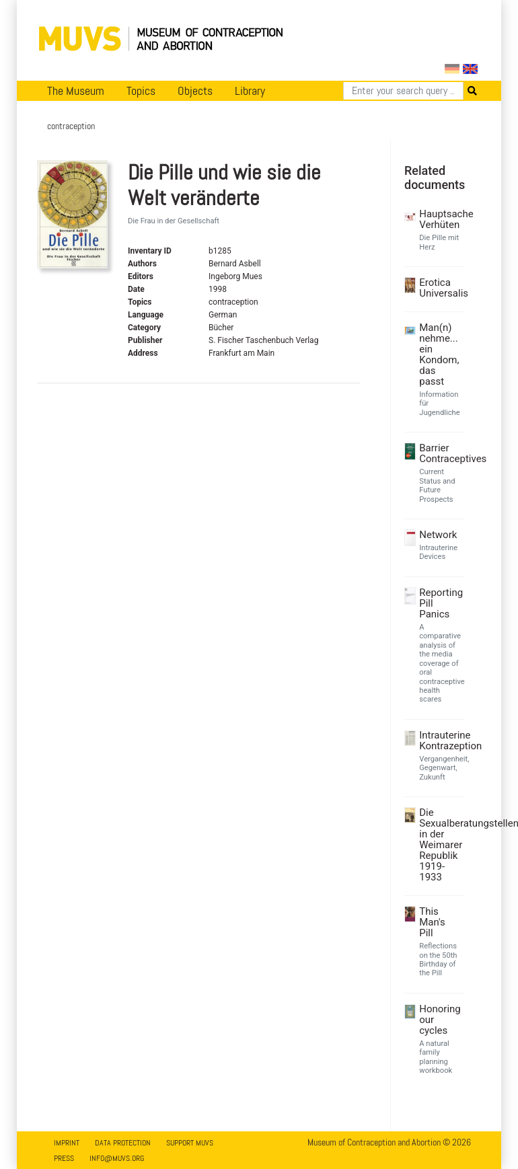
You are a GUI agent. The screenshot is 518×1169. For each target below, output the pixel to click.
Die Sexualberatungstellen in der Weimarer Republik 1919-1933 (440, 844)
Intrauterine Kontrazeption (440, 740)
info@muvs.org (116, 1158)
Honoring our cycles (440, 1020)
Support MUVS (189, 1142)
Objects (195, 91)
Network (438, 534)
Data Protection (123, 1142)
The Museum (75, 91)
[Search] (403, 91)
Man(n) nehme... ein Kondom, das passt (439, 354)
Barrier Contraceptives (440, 453)
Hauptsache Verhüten (440, 219)
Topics (140, 91)
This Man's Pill (432, 922)
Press (64, 1158)
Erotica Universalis (440, 288)
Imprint (66, 1142)
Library (250, 91)
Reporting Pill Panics (440, 603)
